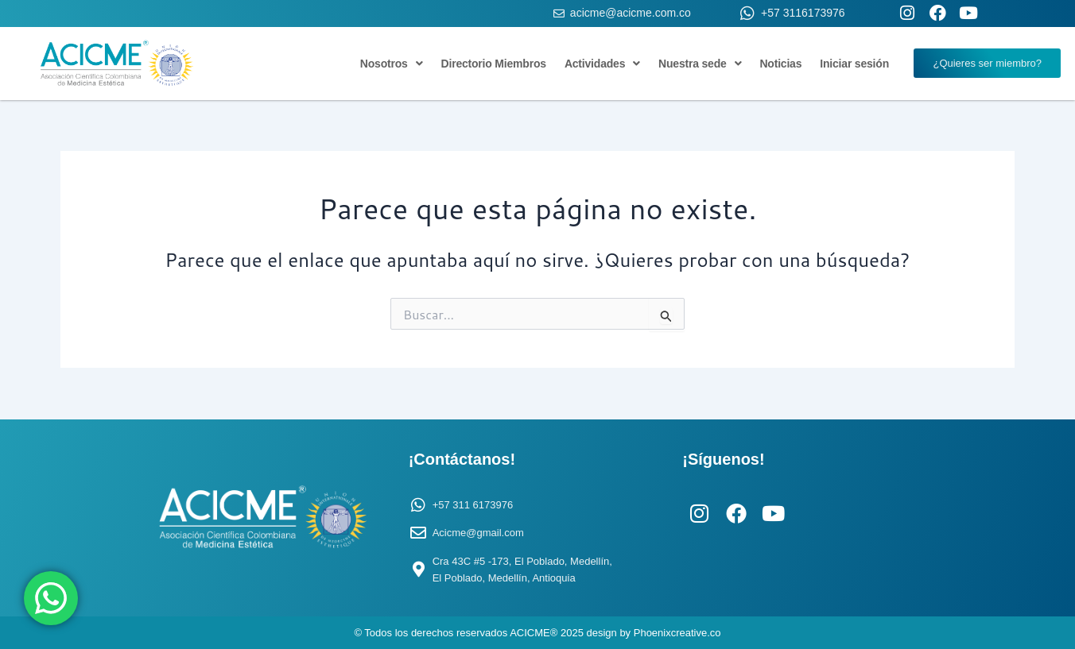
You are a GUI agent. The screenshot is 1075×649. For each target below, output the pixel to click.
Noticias (780, 63)
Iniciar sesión (854, 63)
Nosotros (391, 63)
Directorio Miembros (493, 63)
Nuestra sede (699, 63)
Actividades (602, 63)
